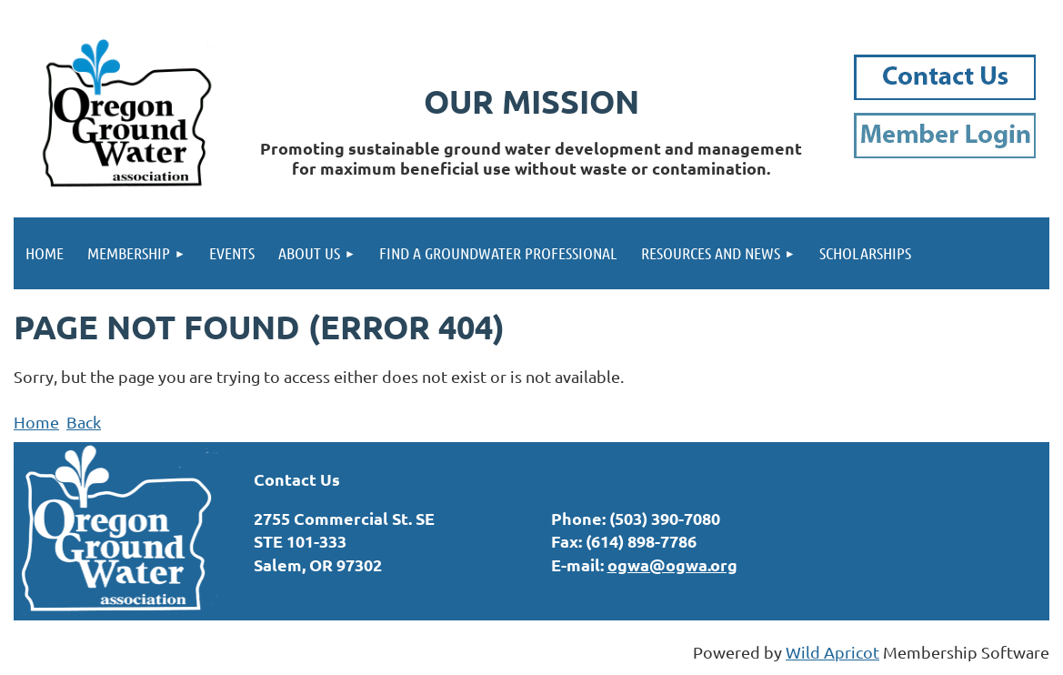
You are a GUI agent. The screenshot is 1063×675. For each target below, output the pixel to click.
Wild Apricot (832, 651)
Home (36, 421)
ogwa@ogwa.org (672, 564)
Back (83, 421)
